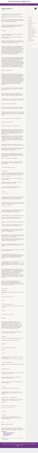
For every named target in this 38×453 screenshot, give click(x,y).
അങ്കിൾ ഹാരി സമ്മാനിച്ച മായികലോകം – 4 (9, 432)
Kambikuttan (13, 4)
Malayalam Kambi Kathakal (12, 438)
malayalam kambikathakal (19, 438)
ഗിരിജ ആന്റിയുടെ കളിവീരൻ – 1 (7, 433)
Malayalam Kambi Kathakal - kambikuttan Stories (19, 1)
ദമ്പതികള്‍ (29, 37)
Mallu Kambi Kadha (31, 35)
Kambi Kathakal (27, 4)
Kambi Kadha (3, 438)
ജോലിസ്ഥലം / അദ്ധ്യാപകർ (32, 36)
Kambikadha (30, 24)
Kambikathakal (30, 25)
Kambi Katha (3, 437)
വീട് (9, 4)
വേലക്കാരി (29, 41)
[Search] (36, 8)
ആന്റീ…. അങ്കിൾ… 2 (6, 435)
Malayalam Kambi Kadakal (19, 4)
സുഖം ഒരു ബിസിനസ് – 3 (5, 439)
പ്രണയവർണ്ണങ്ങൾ (31, 40)
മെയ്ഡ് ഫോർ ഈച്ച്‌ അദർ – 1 (7, 434)
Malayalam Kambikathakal (32, 32)
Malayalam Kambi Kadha (31, 30)
